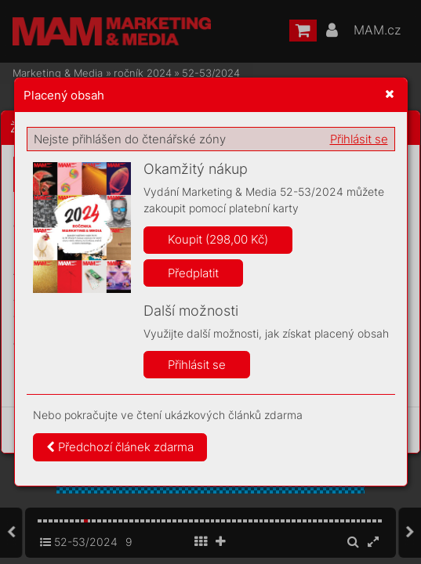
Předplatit (193, 273)
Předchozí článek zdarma (120, 446)
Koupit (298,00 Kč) (218, 239)
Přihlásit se (359, 139)
